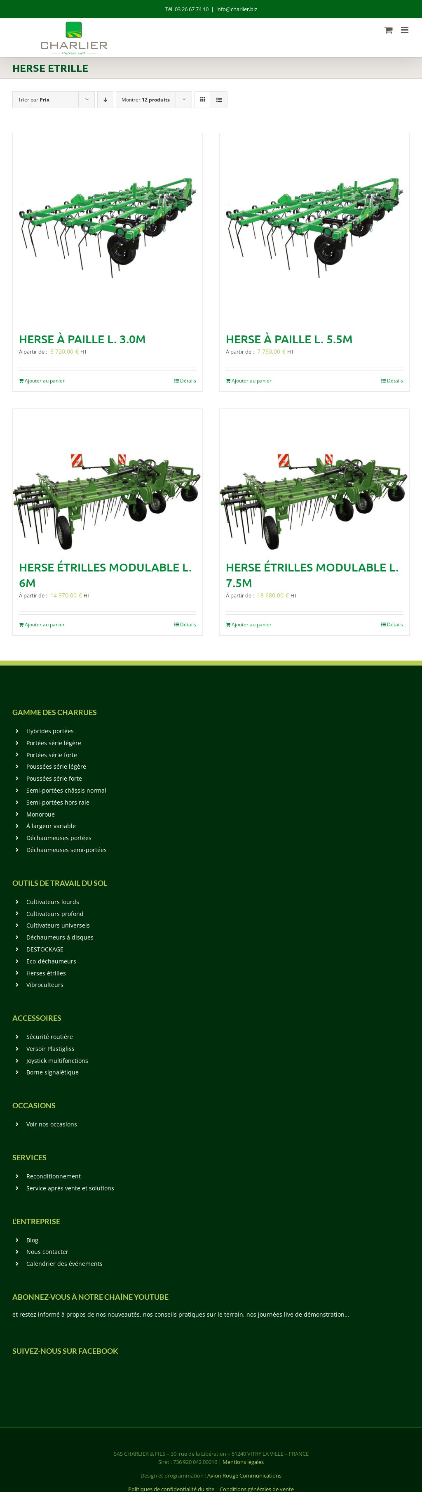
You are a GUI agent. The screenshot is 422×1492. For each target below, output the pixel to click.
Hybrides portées (50, 731)
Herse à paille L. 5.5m (289, 339)
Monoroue (40, 814)
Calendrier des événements (64, 1264)
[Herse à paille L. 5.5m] (314, 228)
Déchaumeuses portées (58, 838)
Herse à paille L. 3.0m (82, 339)
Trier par (33, 99)
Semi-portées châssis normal (66, 790)
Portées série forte (51, 755)
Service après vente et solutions (70, 1188)
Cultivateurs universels (58, 925)
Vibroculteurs (44, 985)
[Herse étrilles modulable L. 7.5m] (314, 480)
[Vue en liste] (219, 100)
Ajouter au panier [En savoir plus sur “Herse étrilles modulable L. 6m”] (45, 624)
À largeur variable (51, 826)
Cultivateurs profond (55, 914)
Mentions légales (243, 1462)
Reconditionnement (53, 1176)
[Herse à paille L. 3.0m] (107, 228)
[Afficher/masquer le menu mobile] (405, 30)
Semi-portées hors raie (57, 802)
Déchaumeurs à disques (60, 937)
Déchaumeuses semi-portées (66, 850)
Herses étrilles (46, 973)
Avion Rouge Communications (244, 1475)
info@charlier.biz (236, 9)
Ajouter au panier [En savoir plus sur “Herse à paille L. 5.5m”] (252, 380)
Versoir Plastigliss (50, 1049)
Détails (188, 380)
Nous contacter (47, 1252)
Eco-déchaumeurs (51, 961)
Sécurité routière (49, 1037)
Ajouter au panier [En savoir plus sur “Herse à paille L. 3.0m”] (45, 380)
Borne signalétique (52, 1072)
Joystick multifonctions (57, 1061)
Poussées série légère (56, 766)
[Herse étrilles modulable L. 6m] (107, 480)
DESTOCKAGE (44, 949)
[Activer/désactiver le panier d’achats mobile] (388, 30)
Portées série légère (53, 743)
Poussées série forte (54, 778)
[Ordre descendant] (105, 99)
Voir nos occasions (51, 1124)
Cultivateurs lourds (52, 902)
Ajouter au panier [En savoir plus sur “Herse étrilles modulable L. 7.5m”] (252, 624)
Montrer (146, 99)
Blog (32, 1240)
